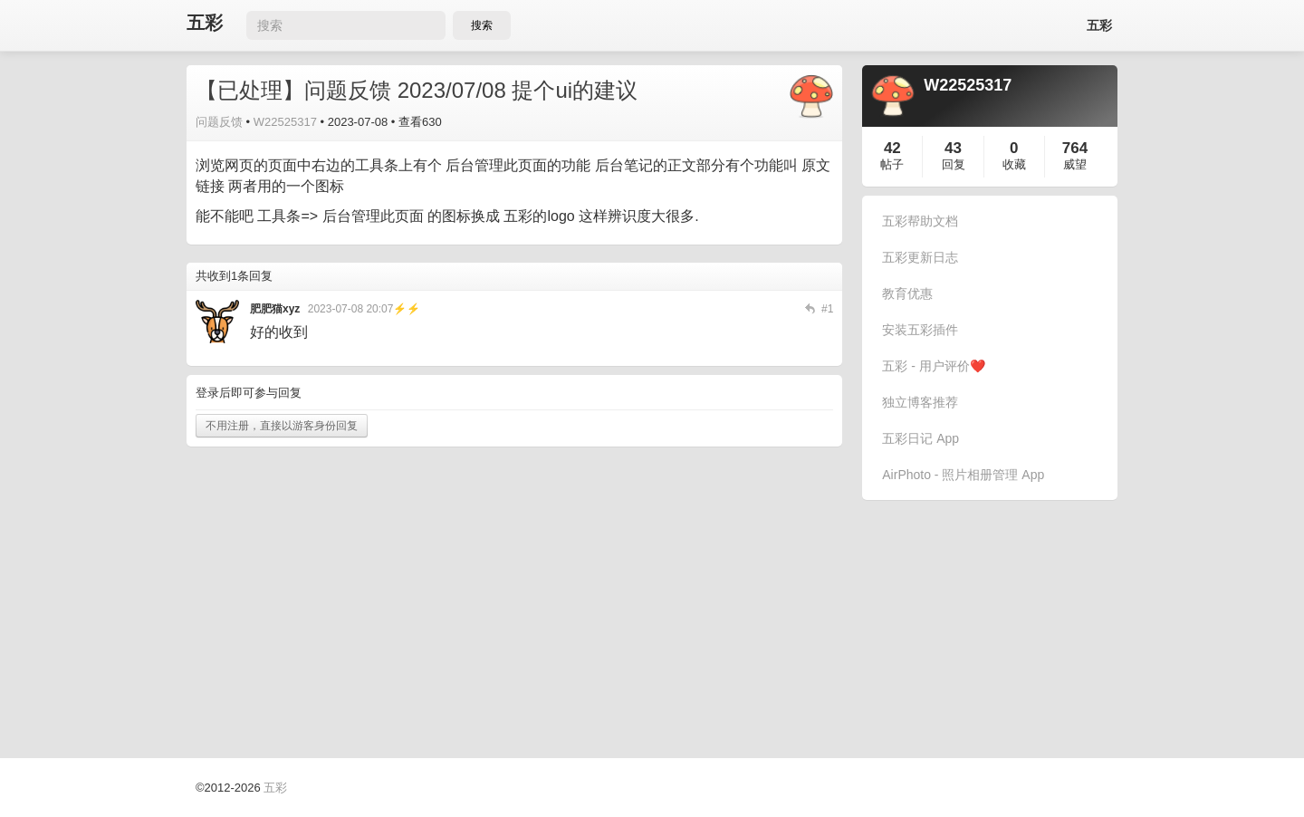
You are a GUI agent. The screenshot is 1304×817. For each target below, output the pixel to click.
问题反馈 (219, 122)
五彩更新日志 (920, 257)
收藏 (1014, 164)
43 (953, 148)
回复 (953, 164)
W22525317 (285, 122)
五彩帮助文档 (920, 221)
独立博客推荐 (920, 402)
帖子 (892, 164)
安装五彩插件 (920, 329)
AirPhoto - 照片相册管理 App (963, 474)
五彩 (205, 23)
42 (892, 148)
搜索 (482, 25)
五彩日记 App (920, 438)
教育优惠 (907, 293)
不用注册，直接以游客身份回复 (282, 425)
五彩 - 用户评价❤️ (933, 366)
